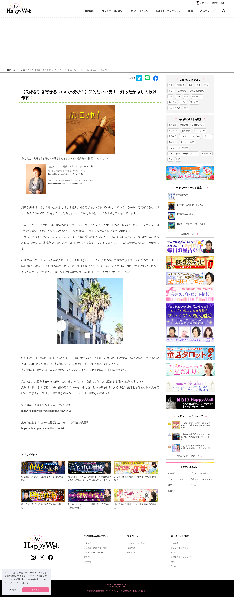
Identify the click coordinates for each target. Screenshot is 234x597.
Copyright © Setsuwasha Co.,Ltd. (117, 584)
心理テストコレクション (168, 11)
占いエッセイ (207, 11)
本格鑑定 (89, 11)
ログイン (131, 552)
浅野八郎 (184, 125)
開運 (190, 11)
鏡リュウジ (173, 130)
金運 (198, 85)
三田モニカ (207, 153)
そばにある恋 (174, 108)
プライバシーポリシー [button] (20, 583)
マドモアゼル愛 (187, 142)
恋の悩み (172, 102)
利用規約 (87, 543)
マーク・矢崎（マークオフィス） (183, 153)
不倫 (178, 96)
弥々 (170, 159)
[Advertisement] (117, 42)
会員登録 (131, 548)
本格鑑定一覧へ (190, 234)
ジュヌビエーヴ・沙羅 (190, 136)
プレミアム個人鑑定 (112, 11)
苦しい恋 (194, 102)
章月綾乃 (172, 136)
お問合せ (87, 561)
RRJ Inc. (121, 587)
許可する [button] (35, 590)
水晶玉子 (172, 142)
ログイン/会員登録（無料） (212, 3)
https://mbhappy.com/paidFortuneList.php (65, 183)
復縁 (186, 96)
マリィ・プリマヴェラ (178, 148)
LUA (178, 159)
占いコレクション (139, 11)
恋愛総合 (182, 91)
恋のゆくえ (197, 96)
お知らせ (172, 491)
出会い (171, 91)
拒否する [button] (13, 590)
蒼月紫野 (172, 125)
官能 (170, 96)
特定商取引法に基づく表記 (95, 548)
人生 (170, 85)
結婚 (206, 85)
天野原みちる (198, 125)
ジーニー (208, 136)
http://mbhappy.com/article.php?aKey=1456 (65, 174)
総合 (186, 108)
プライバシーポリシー (93, 552)
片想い (183, 102)
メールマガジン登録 (136, 543)
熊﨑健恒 (186, 130)
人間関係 (180, 85)
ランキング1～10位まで (190, 456)
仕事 (190, 85)
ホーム (11, 70)
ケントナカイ (200, 130)
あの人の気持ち (197, 91)
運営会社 (87, 557)
